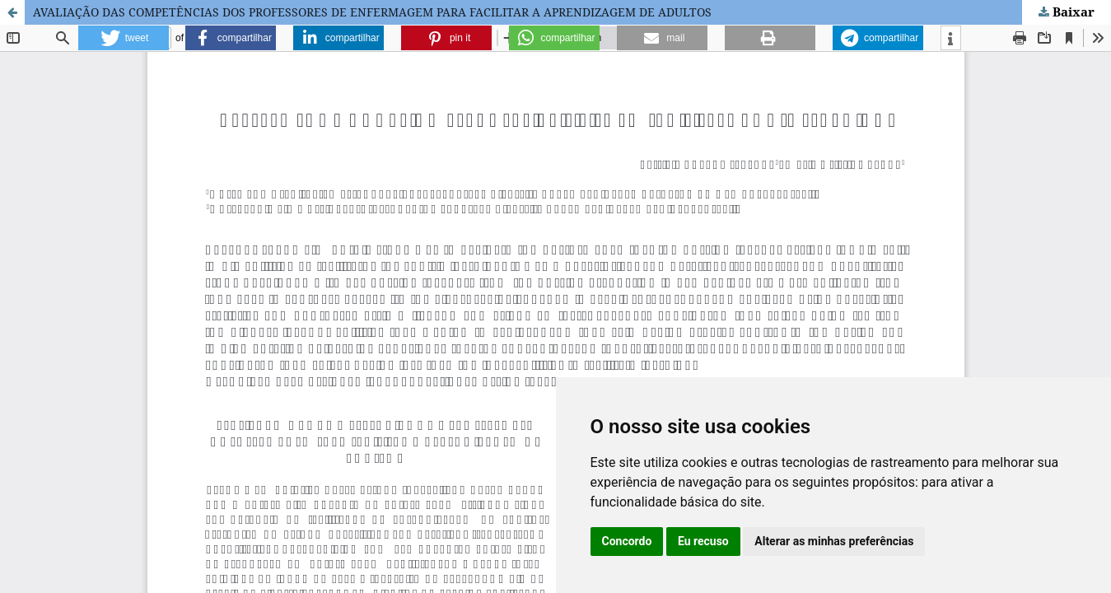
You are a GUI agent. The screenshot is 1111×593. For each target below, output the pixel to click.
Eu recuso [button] (703, 541)
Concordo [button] (627, 541)
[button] (123, 38)
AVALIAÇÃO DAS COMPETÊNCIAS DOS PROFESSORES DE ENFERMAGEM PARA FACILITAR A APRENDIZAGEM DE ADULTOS (372, 12)
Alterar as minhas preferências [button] (833, 541)
